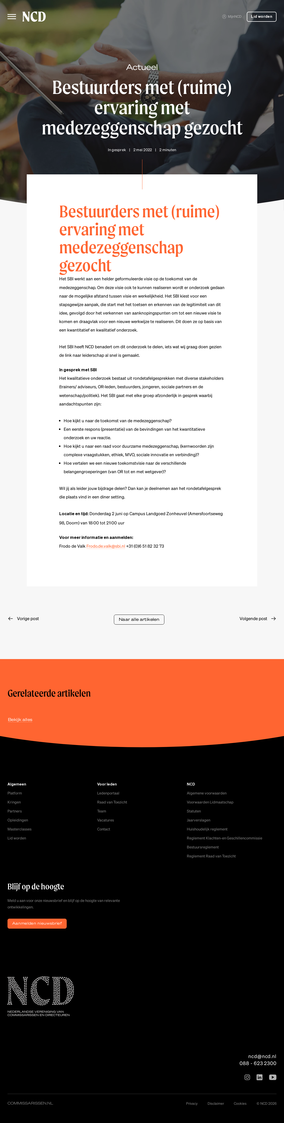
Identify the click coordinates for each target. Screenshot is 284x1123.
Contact (103, 828)
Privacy (192, 1103)
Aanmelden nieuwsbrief (37, 923)
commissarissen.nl (30, 1103)
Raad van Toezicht (112, 801)
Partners (14, 810)
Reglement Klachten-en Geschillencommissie (224, 837)
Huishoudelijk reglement (207, 828)
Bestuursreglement (203, 846)
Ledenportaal (108, 792)
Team (101, 810)
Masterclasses (19, 828)
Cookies (240, 1103)
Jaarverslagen (198, 819)
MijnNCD (232, 16)
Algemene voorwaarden (207, 792)
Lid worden (261, 16)
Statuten (194, 810)
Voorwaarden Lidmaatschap (210, 801)
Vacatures (105, 819)
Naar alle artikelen (139, 619)
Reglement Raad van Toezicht (211, 855)
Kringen (14, 801)
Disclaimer (216, 1103)
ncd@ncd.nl (262, 1056)
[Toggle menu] (11, 16)
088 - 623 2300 (258, 1063)
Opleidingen (17, 819)
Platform (14, 792)
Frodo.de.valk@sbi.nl (105, 546)
